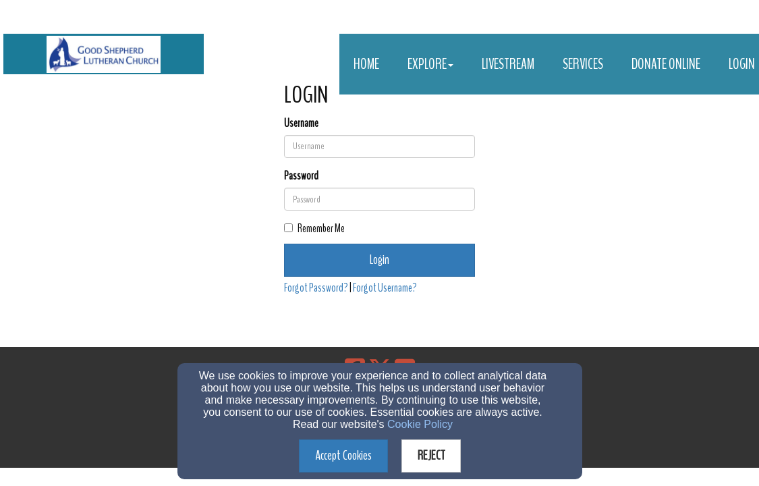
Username (301, 123)
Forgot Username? (385, 288)
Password (301, 176)
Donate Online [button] (665, 64)
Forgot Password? (316, 288)
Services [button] (583, 64)
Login (379, 259)
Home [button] (366, 64)
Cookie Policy (420, 424)
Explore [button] (430, 64)
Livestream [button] (508, 64)
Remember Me (314, 228)
